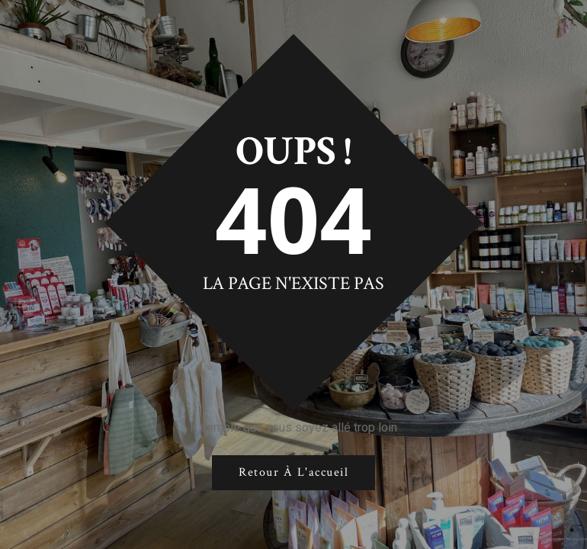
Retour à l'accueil (293, 472)
